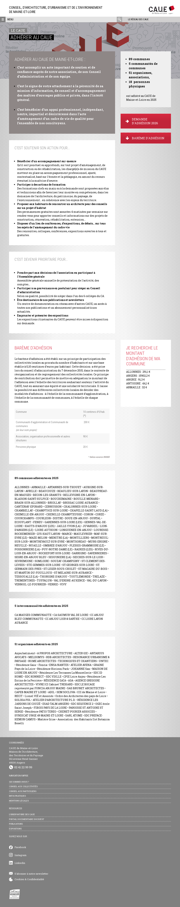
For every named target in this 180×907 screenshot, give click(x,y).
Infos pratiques (17, 795)
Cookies (19, 879)
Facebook (20, 847)
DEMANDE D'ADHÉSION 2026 (141, 121)
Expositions (15, 828)
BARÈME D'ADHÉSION (144, 138)
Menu (10, 19)
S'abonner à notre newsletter (31, 873)
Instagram (21, 855)
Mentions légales (19, 800)
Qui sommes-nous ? (19, 781)
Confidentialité (35, 879)
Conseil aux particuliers (22, 791)
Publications (16, 823)
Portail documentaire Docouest (26, 819)
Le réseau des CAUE (138, 19)
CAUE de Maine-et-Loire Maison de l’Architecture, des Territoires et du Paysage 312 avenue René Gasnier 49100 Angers (26, 755)
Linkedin (20, 863)
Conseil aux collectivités (23, 786)
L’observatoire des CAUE (22, 814)
